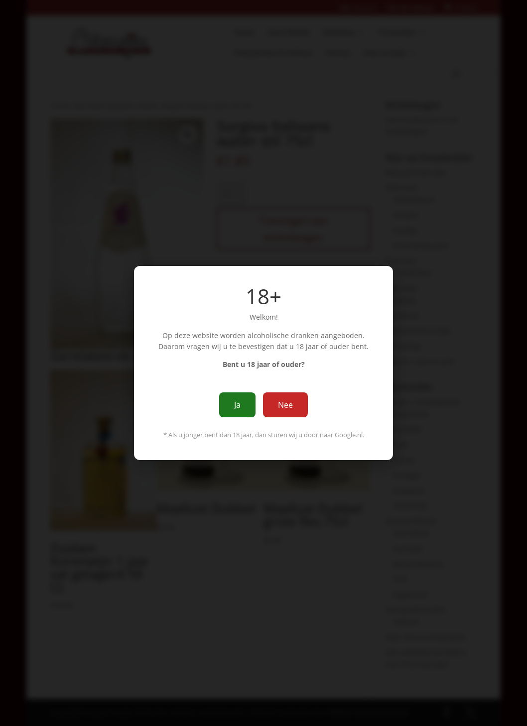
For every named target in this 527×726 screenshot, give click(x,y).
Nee (285, 404)
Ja (237, 404)
